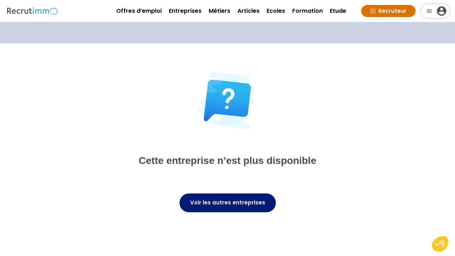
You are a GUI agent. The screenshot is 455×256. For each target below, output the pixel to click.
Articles (248, 11)
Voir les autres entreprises (227, 202)
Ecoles (276, 11)
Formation (307, 11)
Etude (338, 11)
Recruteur (388, 11)
